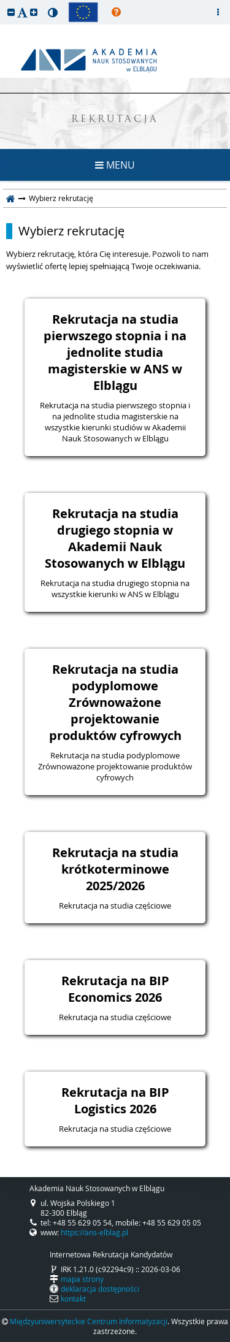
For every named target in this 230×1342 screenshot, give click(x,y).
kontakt (73, 1298)
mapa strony (82, 1279)
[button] (11, 12)
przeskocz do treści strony (3, 3)
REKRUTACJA (115, 119)
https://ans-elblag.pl (94, 1232)
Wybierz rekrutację (71, 231)
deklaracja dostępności (100, 1289)
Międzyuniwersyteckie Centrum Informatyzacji (88, 1321)
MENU (115, 165)
